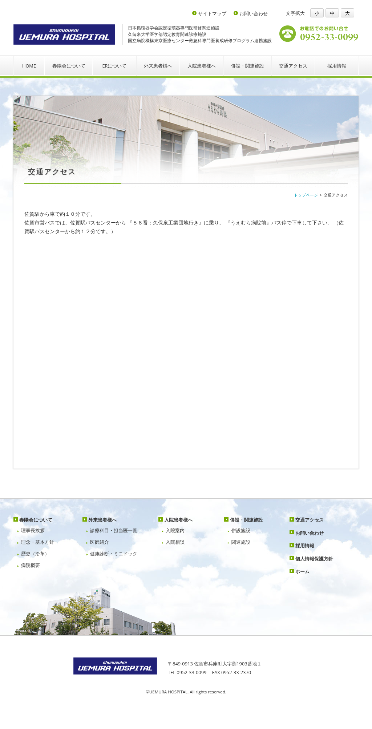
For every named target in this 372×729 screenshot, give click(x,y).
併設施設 (240, 530)
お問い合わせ (253, 14)
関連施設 (240, 542)
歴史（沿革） (35, 553)
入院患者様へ (201, 65)
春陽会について (68, 65)
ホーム (302, 571)
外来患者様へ (158, 65)
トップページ (306, 195)
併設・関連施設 (247, 65)
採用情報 (336, 65)
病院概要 (30, 565)
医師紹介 (99, 542)
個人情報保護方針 (314, 558)
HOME (29, 65)
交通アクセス (293, 65)
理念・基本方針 (37, 542)
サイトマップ (212, 14)
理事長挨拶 (33, 530)
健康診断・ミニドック (113, 553)
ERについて (114, 65)
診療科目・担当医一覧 (113, 530)
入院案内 (175, 530)
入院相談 (175, 542)
